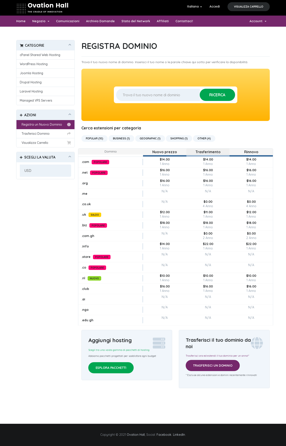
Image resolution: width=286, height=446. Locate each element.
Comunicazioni (67, 21)
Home (21, 21)
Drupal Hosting (31, 82)
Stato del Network (135, 21)
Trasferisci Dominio (45, 133)
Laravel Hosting (31, 91)
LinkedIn (179, 435)
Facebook (164, 435)
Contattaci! (184, 21)
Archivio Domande (100, 21)
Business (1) (121, 138)
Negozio (40, 21)
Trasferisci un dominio (212, 366)
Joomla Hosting (31, 73)
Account (258, 21)
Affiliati (163, 21)
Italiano (194, 6)
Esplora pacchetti (111, 368)
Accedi (214, 6)
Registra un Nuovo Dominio (45, 124)
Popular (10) (94, 138)
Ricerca (217, 94)
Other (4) (204, 138)
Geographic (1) (150, 138)
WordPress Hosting (34, 64)
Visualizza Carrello (248, 6)
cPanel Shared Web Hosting (40, 55)
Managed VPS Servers (36, 100)
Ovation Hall (136, 435)
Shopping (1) (179, 138)
